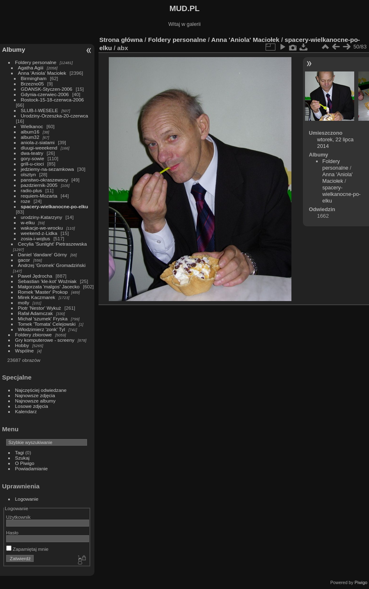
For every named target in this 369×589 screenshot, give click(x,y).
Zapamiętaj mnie (27, 549)
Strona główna (121, 39)
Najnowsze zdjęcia (35, 395)
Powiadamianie (31, 468)
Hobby (22, 345)
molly (23, 302)
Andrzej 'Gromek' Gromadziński (52, 265)
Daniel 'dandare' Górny (42, 254)
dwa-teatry (32, 153)
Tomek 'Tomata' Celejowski (47, 324)
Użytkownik (18, 517)
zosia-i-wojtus (35, 238)
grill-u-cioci (32, 163)
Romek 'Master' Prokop (43, 291)
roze (25, 201)
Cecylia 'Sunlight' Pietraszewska (52, 243)
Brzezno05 (32, 83)
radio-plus (31, 190)
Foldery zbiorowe (33, 334)
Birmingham (34, 78)
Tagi (19, 452)
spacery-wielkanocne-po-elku (54, 206)
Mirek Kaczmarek (36, 297)
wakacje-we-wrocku (42, 227)
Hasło (12, 532)
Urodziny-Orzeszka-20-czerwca (54, 115)
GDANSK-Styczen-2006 (47, 89)
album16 (30, 131)
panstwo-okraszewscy (44, 179)
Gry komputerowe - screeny (45, 340)
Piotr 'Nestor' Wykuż (39, 308)
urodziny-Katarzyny (41, 217)
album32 (30, 137)
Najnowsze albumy (35, 400)
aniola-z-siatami (38, 142)
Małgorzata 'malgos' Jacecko (49, 286)
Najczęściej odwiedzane (41, 390)
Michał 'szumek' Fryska (43, 318)
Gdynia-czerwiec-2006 (45, 94)
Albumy (13, 49)
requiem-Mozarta (39, 195)
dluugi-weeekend (39, 147)
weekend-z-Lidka (39, 233)
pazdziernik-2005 (39, 185)
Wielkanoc (32, 126)
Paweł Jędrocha (35, 275)
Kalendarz (26, 411)
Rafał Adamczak (35, 313)
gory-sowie (32, 158)
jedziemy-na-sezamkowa (47, 169)
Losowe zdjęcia (31, 406)
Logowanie (27, 499)
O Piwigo (24, 463)
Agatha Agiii (31, 67)
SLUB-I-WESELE (39, 110)
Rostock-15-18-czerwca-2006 (52, 99)
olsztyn (28, 174)
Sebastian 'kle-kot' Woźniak (47, 281)
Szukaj (22, 457)
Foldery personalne (36, 62)
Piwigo (361, 582)
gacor (24, 259)
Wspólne (24, 350)
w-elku (28, 222)
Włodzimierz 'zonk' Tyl (41, 329)
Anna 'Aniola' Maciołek (42, 73)
